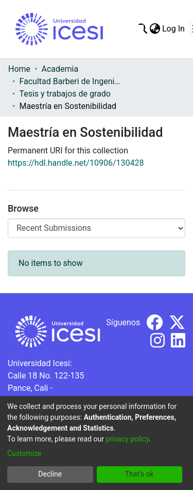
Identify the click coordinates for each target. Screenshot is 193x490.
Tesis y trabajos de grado (65, 94)
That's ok (139, 474)
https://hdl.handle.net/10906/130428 (76, 163)
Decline (50, 474)
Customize (24, 453)
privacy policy (127, 439)
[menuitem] (154, 29)
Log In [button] (174, 29)
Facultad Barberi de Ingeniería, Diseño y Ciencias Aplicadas (70, 81)
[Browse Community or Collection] (96, 228)
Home (19, 69)
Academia (59, 69)
